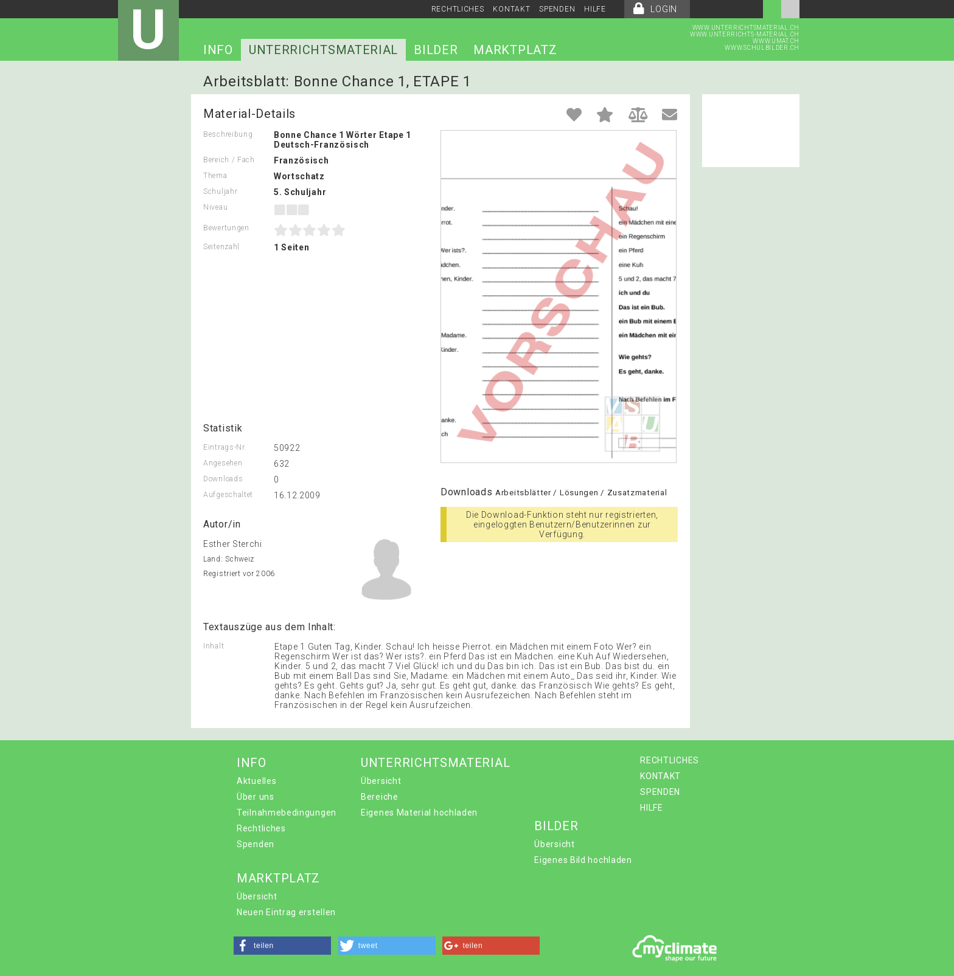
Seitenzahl (221, 246)
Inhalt (213, 646)
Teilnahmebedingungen (286, 812)
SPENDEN (557, 9)
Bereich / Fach (229, 160)
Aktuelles (256, 781)
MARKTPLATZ (515, 50)
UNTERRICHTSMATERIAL (323, 50)
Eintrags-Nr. (224, 447)
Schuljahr (220, 191)
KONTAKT (511, 9)
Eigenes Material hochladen (419, 812)
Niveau (215, 207)
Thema (215, 175)
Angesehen (222, 463)
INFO (218, 50)
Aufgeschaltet (228, 494)
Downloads (223, 479)
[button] (282, 945)
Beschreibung (227, 134)
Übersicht (381, 781)
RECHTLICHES (457, 9)
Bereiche (380, 797)
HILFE (595, 9)
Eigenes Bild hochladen (583, 860)
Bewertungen (226, 228)
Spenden (255, 844)
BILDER (436, 50)
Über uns (255, 797)
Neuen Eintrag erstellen (286, 912)
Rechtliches (261, 828)
